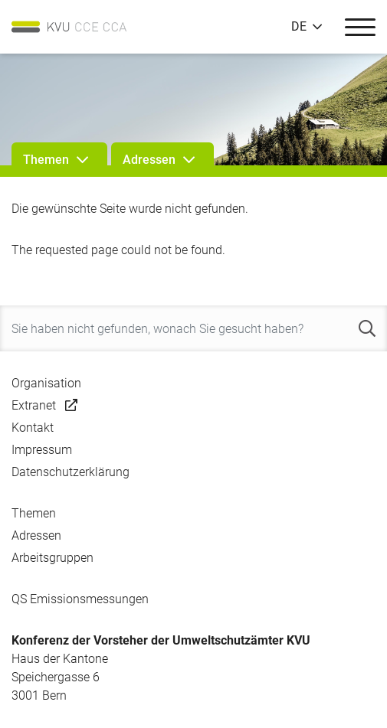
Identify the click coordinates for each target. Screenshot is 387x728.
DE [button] (299, 27)
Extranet (33, 405)
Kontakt (32, 427)
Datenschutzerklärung (70, 472)
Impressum (41, 449)
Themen (33, 513)
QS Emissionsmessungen (80, 599)
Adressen (36, 535)
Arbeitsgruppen (52, 557)
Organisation (46, 383)
